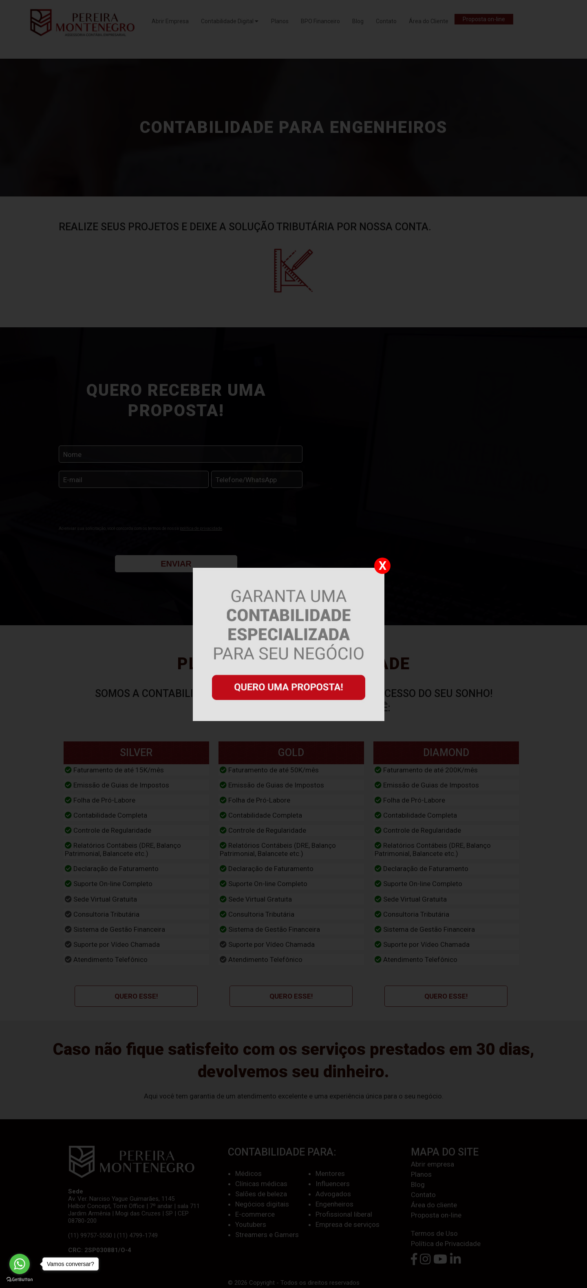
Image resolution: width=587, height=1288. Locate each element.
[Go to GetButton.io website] (20, 1279)
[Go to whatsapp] (19, 1264)
